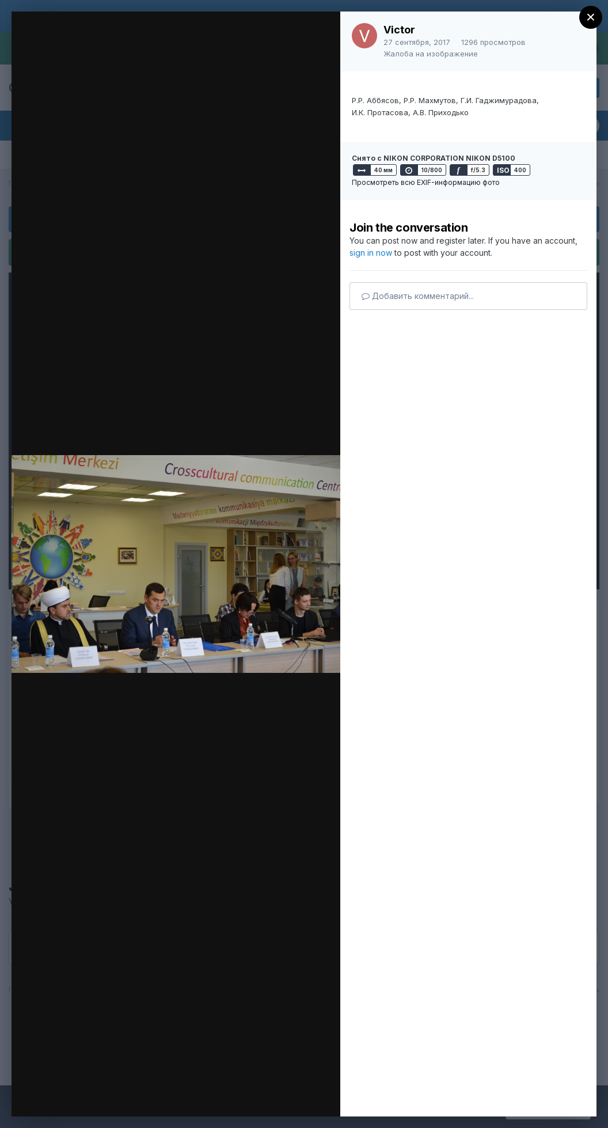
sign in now (370, 253)
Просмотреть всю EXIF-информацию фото (426, 182)
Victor (399, 30)
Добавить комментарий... (418, 296)
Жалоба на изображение (430, 53)
